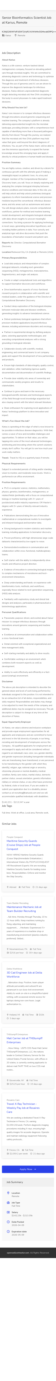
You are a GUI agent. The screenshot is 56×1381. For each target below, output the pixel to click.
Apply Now (28, 1169)
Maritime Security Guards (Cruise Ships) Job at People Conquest (23, 845)
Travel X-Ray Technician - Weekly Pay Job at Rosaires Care (23, 1108)
